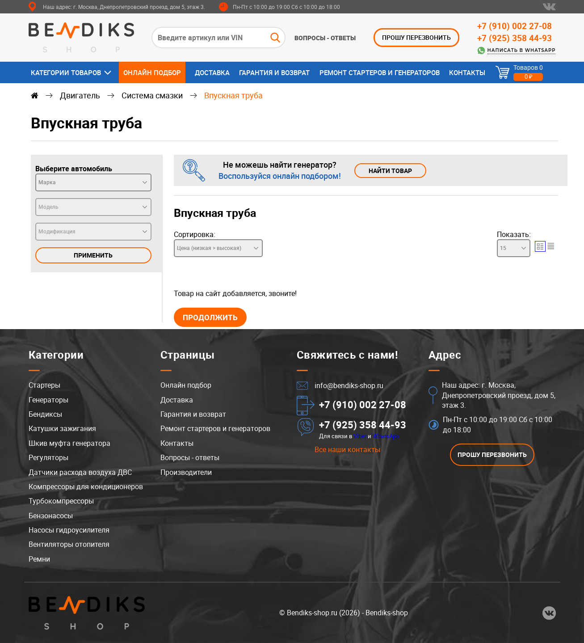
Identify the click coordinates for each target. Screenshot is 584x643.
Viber (359, 436)
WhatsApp (386, 436)
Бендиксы (45, 414)
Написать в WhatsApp (521, 50)
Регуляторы (48, 457)
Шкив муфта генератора (69, 443)
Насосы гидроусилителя (69, 530)
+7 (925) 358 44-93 (514, 38)
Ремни (39, 559)
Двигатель (80, 95)
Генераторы (48, 400)
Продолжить (210, 317)
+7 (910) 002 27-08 (514, 26)
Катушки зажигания (62, 429)
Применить (93, 255)
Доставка (212, 72)
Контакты (467, 72)
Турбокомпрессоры (61, 501)
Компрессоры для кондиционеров (86, 486)
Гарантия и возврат (274, 72)
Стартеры (44, 385)
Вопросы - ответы (325, 38)
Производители (186, 472)
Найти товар (390, 170)
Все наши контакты (347, 449)
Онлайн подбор (152, 72)
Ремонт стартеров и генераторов (379, 72)
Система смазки (152, 95)
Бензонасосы (51, 515)
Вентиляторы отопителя (69, 545)
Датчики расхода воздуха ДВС (80, 472)
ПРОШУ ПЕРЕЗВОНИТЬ (416, 37)
